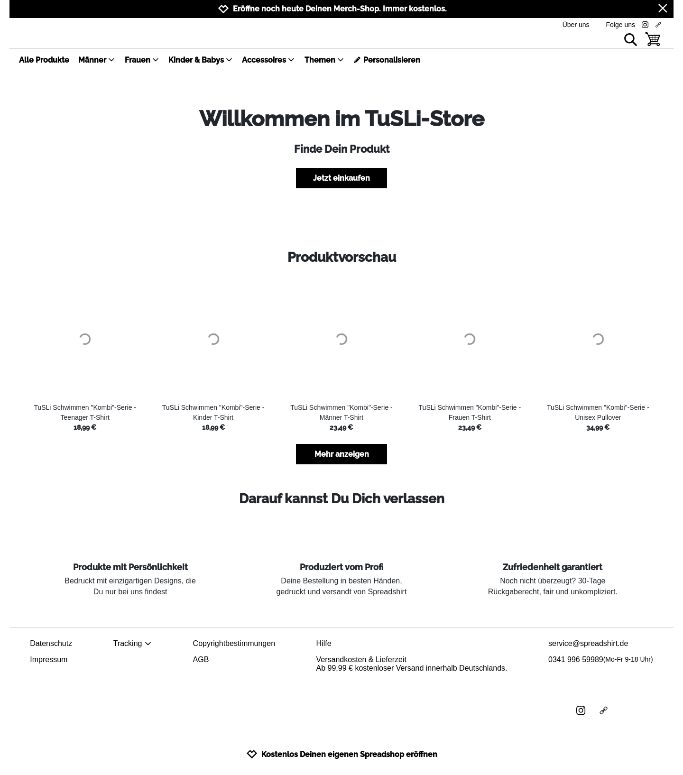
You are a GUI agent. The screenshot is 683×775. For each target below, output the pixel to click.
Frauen (142, 60)
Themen (324, 60)
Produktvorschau (341, 257)
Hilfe (324, 643)
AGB (201, 659)
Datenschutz (51, 643)
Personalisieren (386, 60)
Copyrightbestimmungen (234, 643)
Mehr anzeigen (341, 454)
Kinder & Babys (200, 60)
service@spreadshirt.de (588, 643)
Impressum (48, 659)
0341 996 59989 (600, 659)
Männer (96, 60)
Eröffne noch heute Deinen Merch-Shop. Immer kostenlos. (340, 8)
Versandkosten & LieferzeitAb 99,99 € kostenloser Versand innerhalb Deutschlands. (412, 663)
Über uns (576, 24)
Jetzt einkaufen (341, 178)
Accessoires (268, 60)
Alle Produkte (44, 60)
